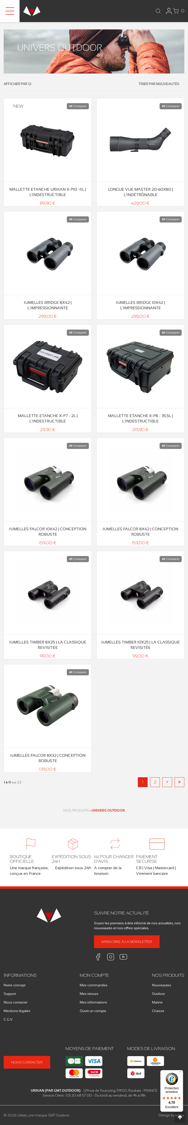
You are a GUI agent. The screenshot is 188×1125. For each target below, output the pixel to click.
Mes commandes (93, 985)
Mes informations (93, 1002)
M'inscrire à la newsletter (127, 942)
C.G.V (8, 1019)
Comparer (78, 106)
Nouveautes (161, 985)
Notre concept (14, 985)
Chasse (158, 1011)
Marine (157, 1002)
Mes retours (89, 994)
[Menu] (180, 1073)
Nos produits (76, 810)
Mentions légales (17, 1011)
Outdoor (158, 994)
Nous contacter (15, 1002)
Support (10, 994)
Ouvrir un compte (93, 1011)
